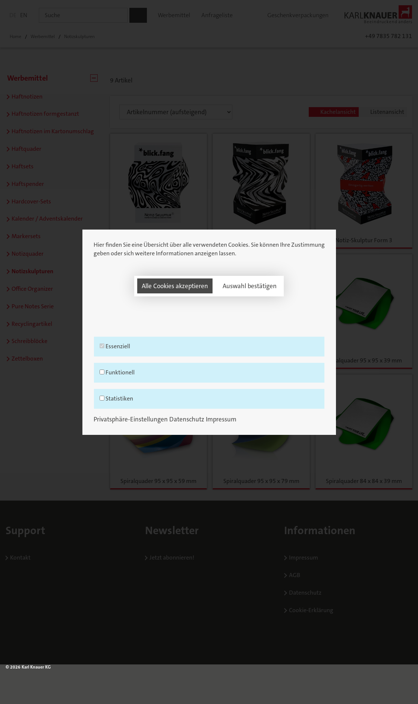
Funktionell (209, 392)
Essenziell (209, 366)
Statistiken (209, 418)
